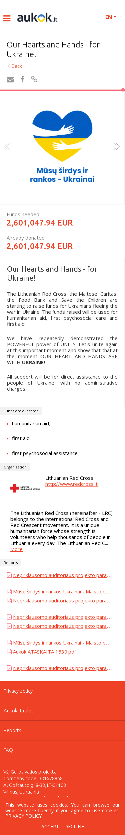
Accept (50, 827)
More (16, 549)
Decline (74, 827)
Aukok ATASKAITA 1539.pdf (44, 651)
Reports (12, 730)
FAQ (8, 750)
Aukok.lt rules (19, 710)
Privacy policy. (24, 816)
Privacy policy (18, 691)
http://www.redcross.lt (71, 484)
